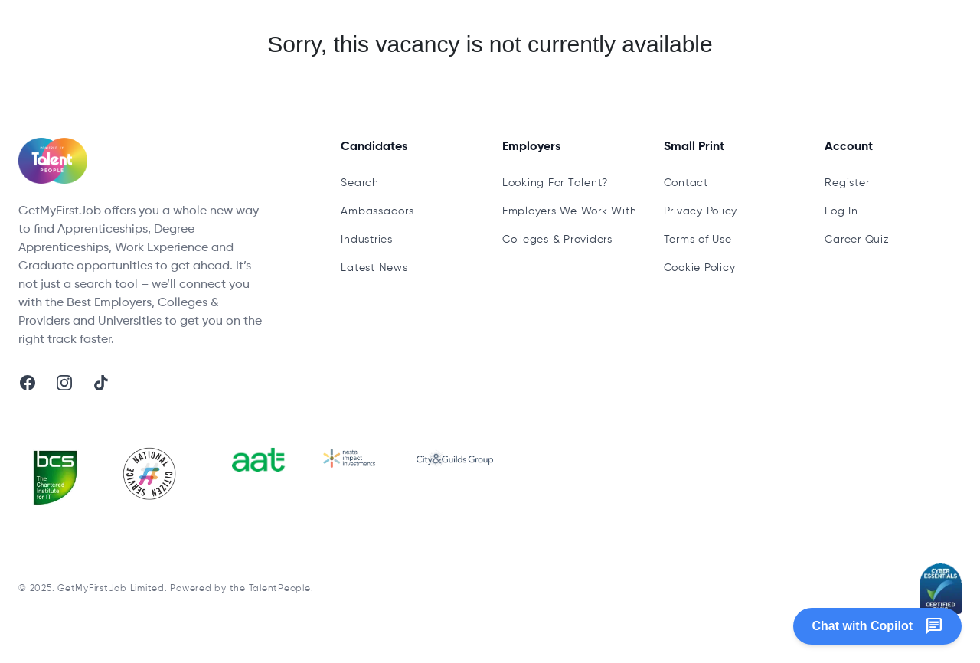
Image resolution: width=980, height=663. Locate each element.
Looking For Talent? (555, 183)
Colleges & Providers (557, 239)
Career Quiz (857, 239)
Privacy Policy (701, 211)
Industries (367, 239)
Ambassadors (377, 211)
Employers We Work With (569, 211)
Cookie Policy (700, 268)
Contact (686, 183)
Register (847, 183)
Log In (841, 211)
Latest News (374, 268)
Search (360, 183)
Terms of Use (698, 239)
